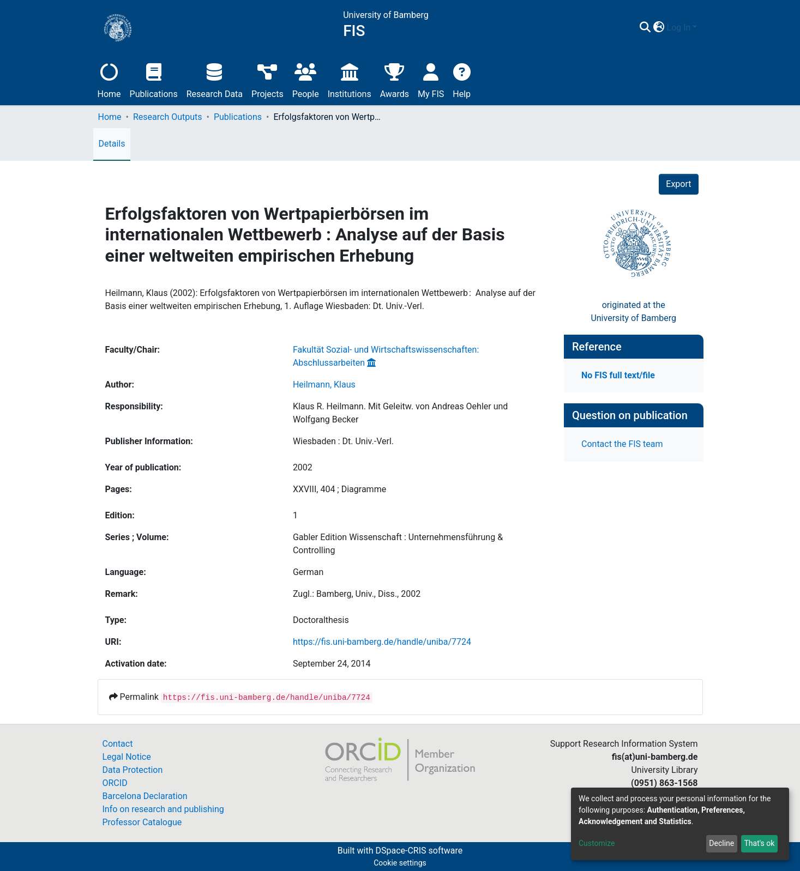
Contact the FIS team (622, 444)
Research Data (215, 79)
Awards (394, 79)
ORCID (115, 783)
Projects (267, 79)
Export (678, 184)
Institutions (349, 79)
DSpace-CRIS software (418, 850)
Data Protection (133, 770)
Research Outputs (167, 117)
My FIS (431, 79)
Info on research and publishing (163, 809)
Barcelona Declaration (145, 796)
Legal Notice (127, 757)
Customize (597, 843)
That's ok (759, 843)
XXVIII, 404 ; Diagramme (339, 489)
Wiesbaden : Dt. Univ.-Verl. (343, 441)
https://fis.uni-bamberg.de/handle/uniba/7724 (382, 642)
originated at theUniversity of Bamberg (633, 311)
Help (462, 79)
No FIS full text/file (618, 375)
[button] (659, 27)
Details (112, 143)
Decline (721, 843)
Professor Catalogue (142, 822)
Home (109, 79)
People (305, 79)
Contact (118, 744)
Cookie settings (400, 862)
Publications (154, 79)
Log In (679, 27)
